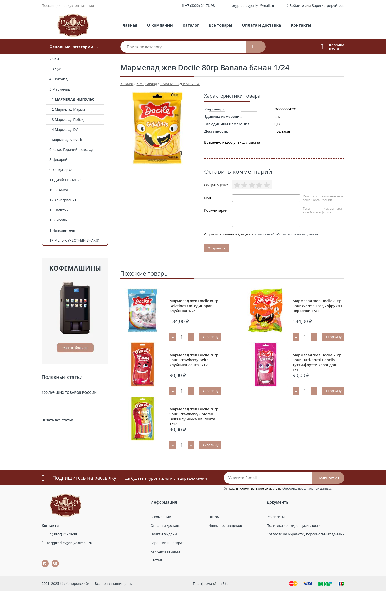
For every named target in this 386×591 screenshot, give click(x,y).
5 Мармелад (59, 89)
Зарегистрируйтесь (328, 5)
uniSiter (223, 583)
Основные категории (71, 46)
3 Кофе (55, 69)
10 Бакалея (58, 189)
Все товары (220, 25)
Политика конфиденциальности (294, 525)
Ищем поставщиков (225, 525)
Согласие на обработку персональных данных (305, 534)
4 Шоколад (58, 79)
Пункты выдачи (164, 534)
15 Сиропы (58, 220)
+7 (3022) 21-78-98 (200, 5)
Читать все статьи (57, 420)
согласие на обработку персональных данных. (286, 234)
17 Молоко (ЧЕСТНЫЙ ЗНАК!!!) (74, 240)
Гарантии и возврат (167, 542)
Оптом (214, 516)
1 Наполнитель (62, 230)
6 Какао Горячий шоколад (71, 149)
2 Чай (54, 59)
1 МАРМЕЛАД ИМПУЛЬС (73, 99)
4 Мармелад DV (65, 129)
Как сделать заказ (165, 551)
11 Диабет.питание (65, 179)
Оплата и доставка (261, 25)
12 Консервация (63, 200)
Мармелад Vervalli (67, 139)
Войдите (297, 5)
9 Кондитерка (60, 169)
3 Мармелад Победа (69, 119)
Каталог (191, 25)
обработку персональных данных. (307, 488)
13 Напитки (59, 210)
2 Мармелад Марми (68, 109)
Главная (128, 25)
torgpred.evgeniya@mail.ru (252, 5)
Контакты (301, 25)
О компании (160, 25)
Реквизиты (276, 516)
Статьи (156, 560)
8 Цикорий (58, 159)
